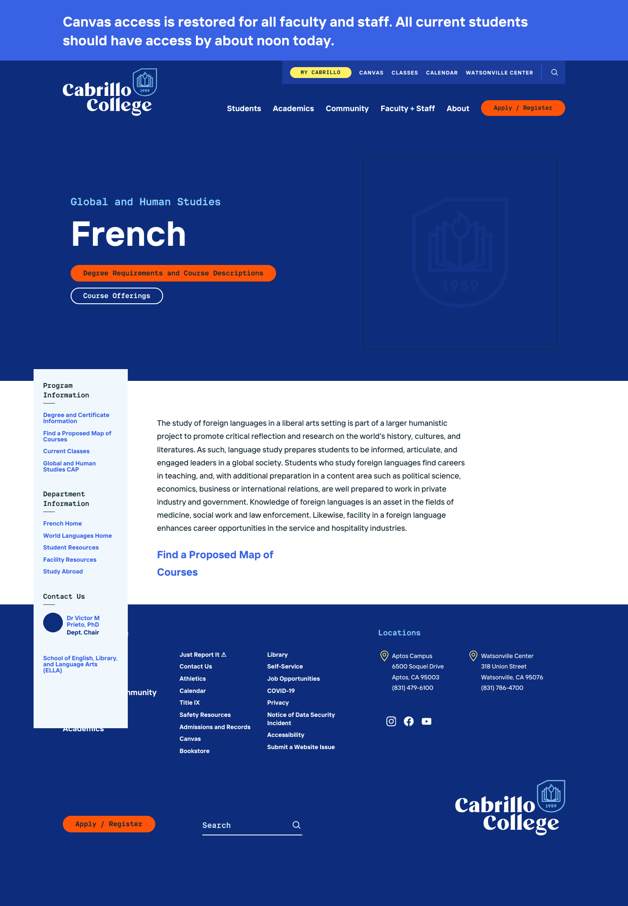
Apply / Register (523, 108)
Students (244, 108)
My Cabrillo (320, 72)
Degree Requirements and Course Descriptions (173, 273)
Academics (293, 108)
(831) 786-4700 (502, 687)
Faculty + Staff (408, 108)
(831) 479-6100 (412, 687)
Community (347, 108)
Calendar (442, 72)
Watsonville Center (499, 72)
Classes (405, 72)
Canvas (371, 72)
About (458, 108)
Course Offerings (116, 296)
